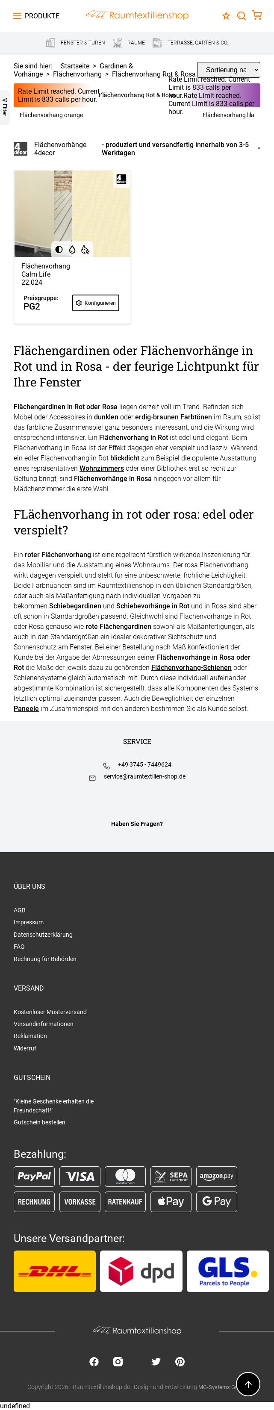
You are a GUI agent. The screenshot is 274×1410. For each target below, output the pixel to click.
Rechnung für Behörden (45, 959)
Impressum (29, 922)
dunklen (106, 417)
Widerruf (25, 1048)
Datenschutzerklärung (43, 934)
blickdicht (124, 458)
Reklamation (30, 1035)
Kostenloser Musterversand (50, 1012)
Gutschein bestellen (39, 1122)
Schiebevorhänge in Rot (152, 606)
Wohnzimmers (102, 468)
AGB (20, 910)
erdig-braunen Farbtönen (173, 417)
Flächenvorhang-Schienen (191, 668)
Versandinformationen (44, 1024)
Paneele (26, 709)
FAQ (19, 946)
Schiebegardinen (75, 606)
